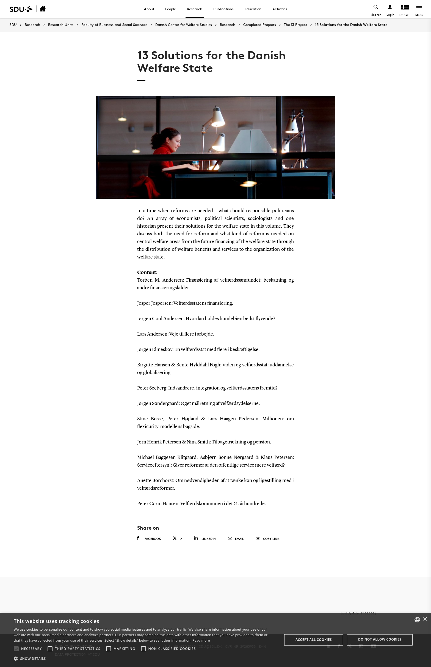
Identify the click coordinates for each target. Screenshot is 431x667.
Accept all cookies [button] (313, 639)
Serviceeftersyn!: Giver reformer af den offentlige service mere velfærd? (210, 465)
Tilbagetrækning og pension (241, 442)
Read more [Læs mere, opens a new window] (201, 640)
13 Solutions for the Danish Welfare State (351, 25)
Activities (279, 9)
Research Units (60, 25)
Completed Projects (259, 25)
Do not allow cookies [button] (379, 639)
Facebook (149, 538)
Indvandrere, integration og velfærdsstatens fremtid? (222, 388)
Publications (223, 9)
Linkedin (205, 538)
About (149, 9)
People (170, 9)
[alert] (215, 640)
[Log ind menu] (390, 9)
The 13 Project (295, 25)
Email (236, 539)
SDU (13, 24)
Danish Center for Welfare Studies (183, 25)
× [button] (425, 619)
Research (194, 9)
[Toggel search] (376, 9)
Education (253, 9)
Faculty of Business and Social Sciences (114, 25)
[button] (16, 648)
